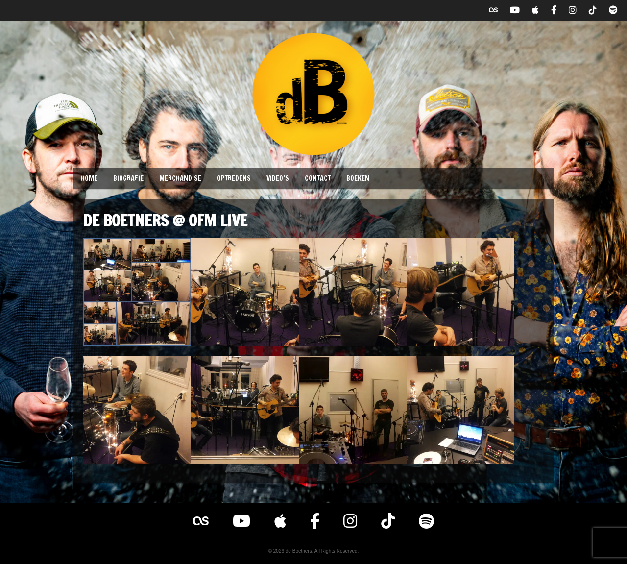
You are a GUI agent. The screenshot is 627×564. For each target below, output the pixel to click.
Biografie (128, 178)
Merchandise (180, 178)
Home (89, 178)
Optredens (234, 178)
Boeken (357, 178)
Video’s (277, 178)
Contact (318, 178)
